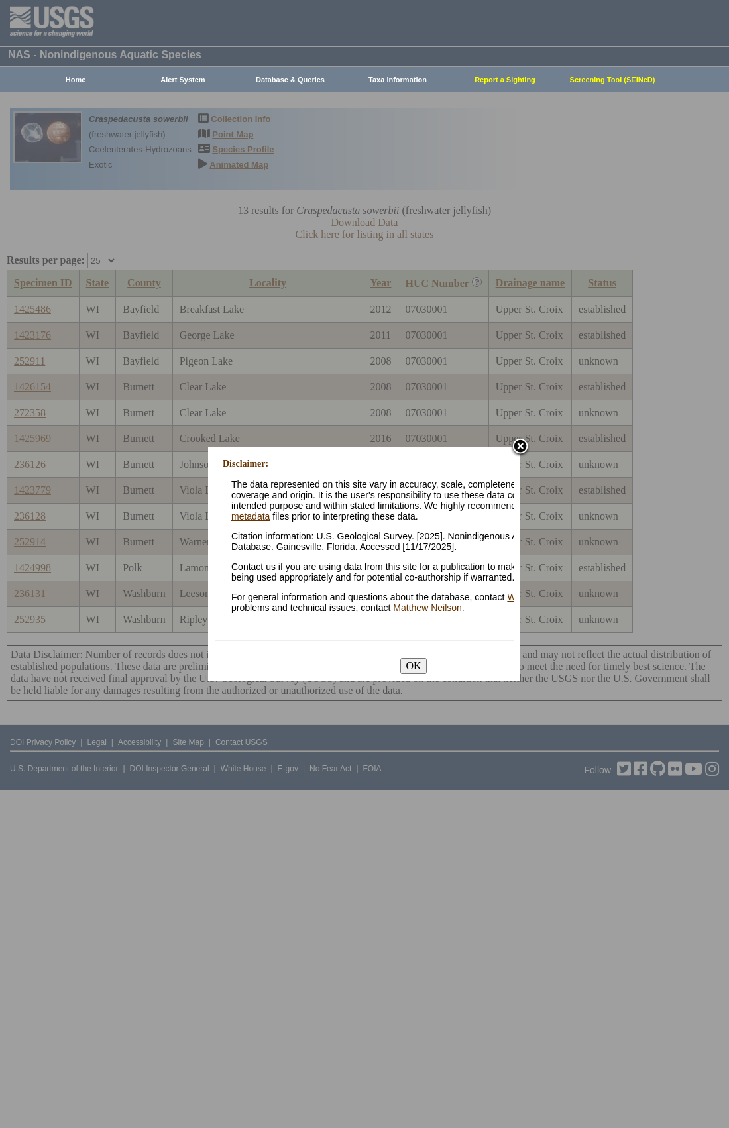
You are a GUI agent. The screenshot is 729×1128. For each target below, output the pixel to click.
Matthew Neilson (427, 607)
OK (413, 665)
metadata (250, 516)
